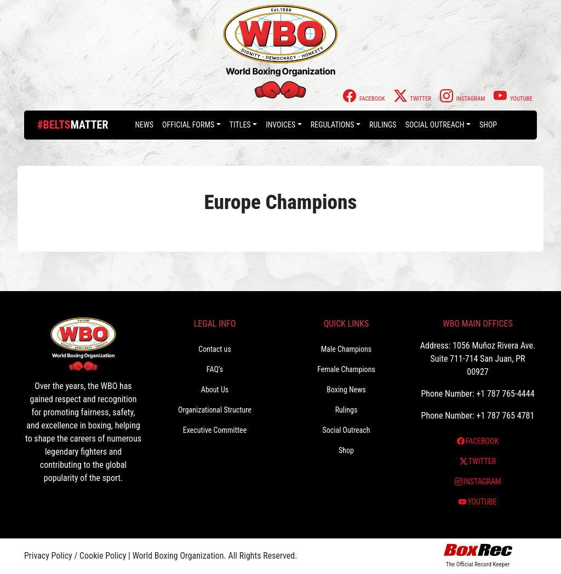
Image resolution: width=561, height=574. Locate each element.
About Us (214, 389)
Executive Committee (215, 430)
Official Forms (188, 124)
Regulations (332, 124)
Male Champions (346, 349)
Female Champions (346, 369)
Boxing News (346, 389)
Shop (488, 124)
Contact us (214, 349)
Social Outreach (435, 124)
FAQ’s (215, 369)
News (144, 124)
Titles (240, 124)
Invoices (280, 124)
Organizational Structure (214, 409)
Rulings (383, 124)
